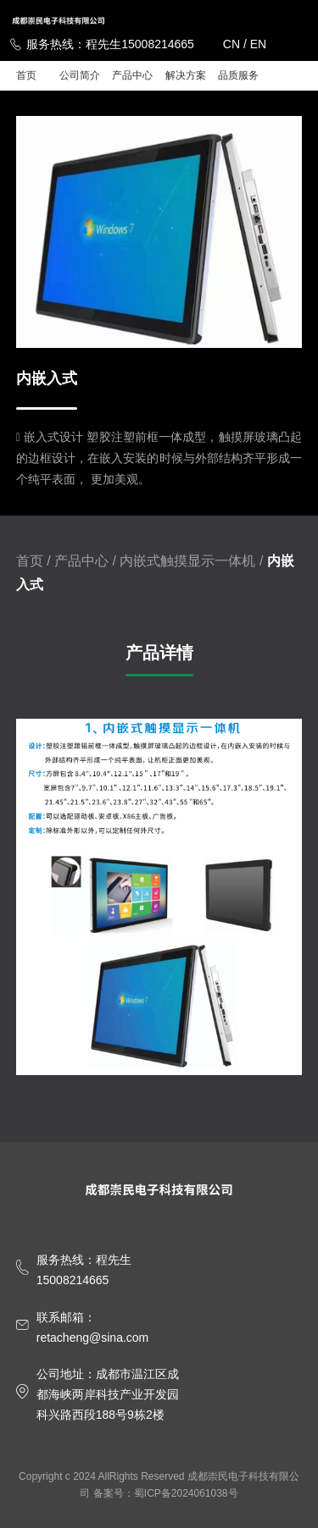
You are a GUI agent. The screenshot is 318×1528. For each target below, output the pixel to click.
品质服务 (238, 75)
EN (258, 44)
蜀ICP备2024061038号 (186, 1493)
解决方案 (185, 75)
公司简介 (79, 75)
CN (231, 44)
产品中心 (132, 75)
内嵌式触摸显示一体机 (187, 561)
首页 (26, 75)
